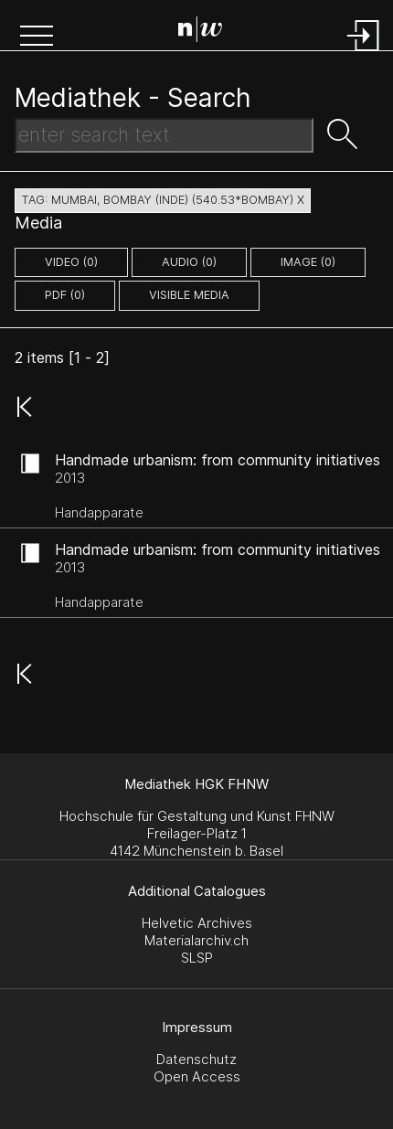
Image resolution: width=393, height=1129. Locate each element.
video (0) (71, 262)
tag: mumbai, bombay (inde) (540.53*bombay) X (162, 200)
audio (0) (189, 262)
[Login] (364, 52)
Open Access (197, 1076)
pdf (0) (65, 295)
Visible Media (189, 295)
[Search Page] (200, 32)
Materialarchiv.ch (196, 940)
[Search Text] (164, 135)
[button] (36, 37)
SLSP (197, 957)
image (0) (308, 262)
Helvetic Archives (197, 923)
